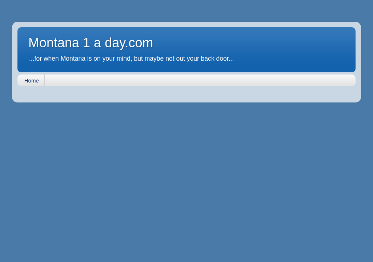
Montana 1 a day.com (90, 42)
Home (31, 80)
